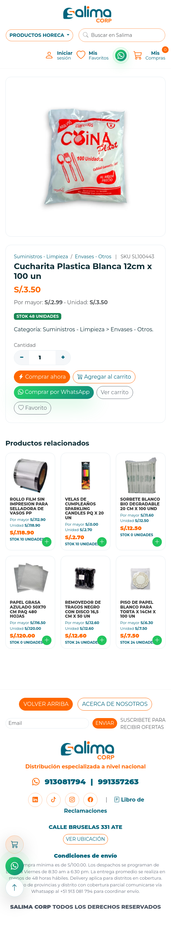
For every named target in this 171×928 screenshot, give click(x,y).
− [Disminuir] (21, 357)
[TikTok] (53, 800)
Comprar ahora (42, 377)
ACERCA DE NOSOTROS (114, 704)
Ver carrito (115, 392)
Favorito (32, 408)
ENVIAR (104, 723)
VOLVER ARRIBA (45, 704)
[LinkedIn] (35, 800)
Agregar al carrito (104, 377)
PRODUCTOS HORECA (37, 35)
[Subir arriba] (14, 888)
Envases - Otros (93, 257)
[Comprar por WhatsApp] (121, 55)
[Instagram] (72, 800)
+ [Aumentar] (63, 357)
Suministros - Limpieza (41, 257)
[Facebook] (90, 800)
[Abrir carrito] (14, 844)
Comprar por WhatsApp (54, 392)
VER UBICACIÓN (85, 839)
